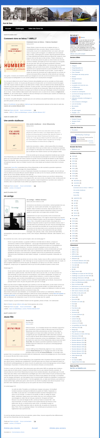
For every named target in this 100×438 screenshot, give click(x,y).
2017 (73, 178)
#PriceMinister (76, 256)
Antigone (74, 66)
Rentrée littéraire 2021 (78, 349)
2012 (73, 228)
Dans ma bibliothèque (21, 112)
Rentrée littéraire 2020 (78, 346)
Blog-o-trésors (76, 271)
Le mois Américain (77, 314)
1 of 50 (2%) (90, 141)
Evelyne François (77, 119)
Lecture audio (75, 321)
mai (75, 205)
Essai (73, 303)
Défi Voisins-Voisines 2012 (79, 291)
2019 (73, 173)
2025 (73, 158)
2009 (73, 236)
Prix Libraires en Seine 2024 (80, 334)
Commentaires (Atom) (18, 432)
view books (91, 142)
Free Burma (75, 308)
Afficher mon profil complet (77, 54)
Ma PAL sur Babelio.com (78, 368)
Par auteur (75, 130)
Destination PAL (76, 295)
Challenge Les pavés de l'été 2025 (81, 275)
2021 (73, 168)
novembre (77, 183)
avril (75, 208)
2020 (73, 171)
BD (73, 269)
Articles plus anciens (58, 428)
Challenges (20, 28)
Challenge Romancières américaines (82, 280)
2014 (73, 223)
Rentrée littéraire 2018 (78, 342)
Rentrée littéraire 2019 (78, 344)
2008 (73, 238)
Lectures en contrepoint (78, 91)
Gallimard (27, 104)
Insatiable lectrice (77, 83)
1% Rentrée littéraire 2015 (79, 260)
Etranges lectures (77, 78)
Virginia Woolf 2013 (77, 362)
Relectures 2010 (76, 336)
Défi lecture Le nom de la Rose (80, 286)
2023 (73, 163)
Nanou (83, 37)
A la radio (74, 265)
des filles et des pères (78, 293)
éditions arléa (20, 304)
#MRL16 (74, 250)
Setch (73, 123)
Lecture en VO (76, 323)
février (76, 213)
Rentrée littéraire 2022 (78, 351)
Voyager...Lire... (76, 112)
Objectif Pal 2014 (76, 331)
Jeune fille (14, 167)
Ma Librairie (75, 106)
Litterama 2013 (76, 327)
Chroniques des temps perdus (80, 74)
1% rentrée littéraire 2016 (79, 263)
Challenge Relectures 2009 (79, 278)
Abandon (74, 267)
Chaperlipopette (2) (77, 68)
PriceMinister (12, 104)
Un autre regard (76, 110)
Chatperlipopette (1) (77, 70)
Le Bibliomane (76, 87)
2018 (73, 176)
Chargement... (74, 59)
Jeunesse (74, 312)
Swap (73, 357)
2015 (73, 221)
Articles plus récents (12, 428)
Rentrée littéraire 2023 (78, 353)
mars (75, 210)
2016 (73, 218)
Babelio (10, 304)
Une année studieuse (14, 120)
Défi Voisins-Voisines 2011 (79, 288)
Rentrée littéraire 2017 (39, 112)
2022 (73, 166)
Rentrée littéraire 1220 (78, 338)
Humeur (74, 310)
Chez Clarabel (76, 72)
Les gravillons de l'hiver (78, 325)
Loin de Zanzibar (76, 104)
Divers (73, 297)
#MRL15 (74, 247)
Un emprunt (17, 188)
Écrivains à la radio (77, 301)
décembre (77, 180)
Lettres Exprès (76, 96)
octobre (76, 185)
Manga (74, 329)
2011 (73, 231)
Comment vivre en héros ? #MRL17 (20, 38)
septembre (77, 198)
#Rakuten (74, 258)
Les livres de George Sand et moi (81, 94)
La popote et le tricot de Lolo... (80, 85)
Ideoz (73, 81)
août (75, 200)
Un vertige (9, 196)
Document (75, 299)
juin (75, 203)
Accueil (8, 28)
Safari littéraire (76, 355)
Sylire (73, 108)
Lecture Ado (75, 319)
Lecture (30, 112)
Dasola (74, 76)
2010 (73, 233)
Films (73, 306)
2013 (73, 226)
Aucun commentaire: (26, 110)
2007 (73, 241)
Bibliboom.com (76, 149)
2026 (73, 156)
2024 (73, 161)
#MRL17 (11, 112)
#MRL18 (74, 254)
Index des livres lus (36, 28)
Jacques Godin (76, 121)
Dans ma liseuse (76, 284)
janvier (76, 215)
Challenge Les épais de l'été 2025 (81, 273)
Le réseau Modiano (77, 89)
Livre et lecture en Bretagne (79, 102)
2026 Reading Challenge (82, 134)
